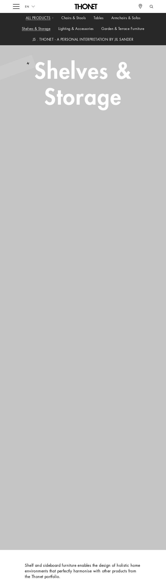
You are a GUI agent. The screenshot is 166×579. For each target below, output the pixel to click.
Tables (98, 18)
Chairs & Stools (73, 18)
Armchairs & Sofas (125, 18)
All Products (38, 18)
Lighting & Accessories (76, 29)
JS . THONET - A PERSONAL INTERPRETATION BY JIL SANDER (83, 40)
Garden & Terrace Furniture (122, 29)
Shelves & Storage (36, 29)
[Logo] (86, 6)
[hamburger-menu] (16, 6)
